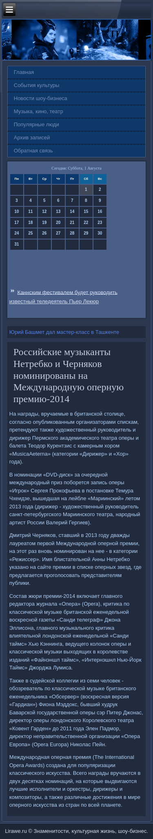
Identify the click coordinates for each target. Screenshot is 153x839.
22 (86, 222)
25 (30, 233)
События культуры (37, 85)
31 (16, 244)
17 (16, 222)
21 (72, 222)
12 (44, 211)
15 (86, 211)
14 (72, 211)
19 (44, 222)
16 (100, 211)
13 (58, 211)
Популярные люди (36, 124)
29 (86, 233)
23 (100, 222)
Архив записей (32, 137)
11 (30, 211)
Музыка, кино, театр (38, 111)
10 (16, 211)
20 (58, 222)
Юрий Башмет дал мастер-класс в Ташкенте (64, 332)
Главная (24, 72)
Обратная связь (33, 151)
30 (100, 233)
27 (58, 233)
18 (30, 222)
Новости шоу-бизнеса (40, 98)
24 (16, 233)
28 (72, 233)
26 (44, 233)
